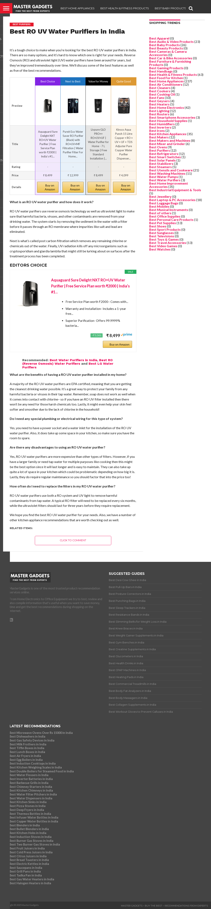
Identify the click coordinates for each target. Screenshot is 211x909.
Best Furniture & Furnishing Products (170, 63)
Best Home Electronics (166, 107)
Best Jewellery (160, 196)
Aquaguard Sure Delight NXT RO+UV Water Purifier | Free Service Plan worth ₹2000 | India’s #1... (90, 286)
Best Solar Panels (162, 160)
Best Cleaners (160, 88)
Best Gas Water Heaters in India (31, 879)
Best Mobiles (159, 206)
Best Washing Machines (167, 173)
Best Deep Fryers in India (26, 810)
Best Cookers (159, 91)
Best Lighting (159, 111)
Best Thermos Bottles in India (30, 813)
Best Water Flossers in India (28, 775)
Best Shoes (157, 226)
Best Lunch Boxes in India (27, 752)
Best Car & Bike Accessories (170, 58)
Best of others (160, 213)
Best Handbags (161, 71)
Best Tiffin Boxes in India (26, 748)
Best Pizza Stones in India (27, 806)
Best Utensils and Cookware (171, 170)
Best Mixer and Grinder (167, 144)
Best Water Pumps (163, 177)
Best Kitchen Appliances (167, 134)
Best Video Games (163, 246)
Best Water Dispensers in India (30, 798)
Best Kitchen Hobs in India (27, 833)
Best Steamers (160, 167)
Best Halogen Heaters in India (30, 883)
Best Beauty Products (166, 48)
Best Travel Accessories (167, 243)
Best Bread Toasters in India (29, 860)
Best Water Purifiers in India (73, 360)
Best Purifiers (159, 150)
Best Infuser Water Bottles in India (33, 817)
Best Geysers (159, 101)
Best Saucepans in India (25, 867)
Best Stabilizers (161, 163)
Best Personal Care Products (171, 219)
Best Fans (156, 98)
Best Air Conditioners (165, 84)
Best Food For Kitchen (166, 78)
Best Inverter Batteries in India (31, 779)
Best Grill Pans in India (25, 871)
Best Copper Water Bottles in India (33, 821)
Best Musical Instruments (168, 210)
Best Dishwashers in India (27, 736)
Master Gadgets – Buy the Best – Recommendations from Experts (164, 905)
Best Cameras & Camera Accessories (168, 53)
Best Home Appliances (78, 8)
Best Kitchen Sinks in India (28, 802)
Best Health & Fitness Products (124, 8)
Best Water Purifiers (165, 180)
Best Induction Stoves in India (30, 837)
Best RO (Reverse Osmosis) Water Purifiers (67, 362)
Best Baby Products (170, 8)
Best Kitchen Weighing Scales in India (35, 767)
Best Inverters (160, 127)
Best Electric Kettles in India (29, 864)
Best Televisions (161, 236)
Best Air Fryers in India (25, 756)
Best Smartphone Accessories (172, 117)
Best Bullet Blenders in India (29, 829)
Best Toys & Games (164, 239)
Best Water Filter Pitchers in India (33, 794)
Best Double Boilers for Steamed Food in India (41, 771)
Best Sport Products (165, 229)
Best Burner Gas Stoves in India (31, 840)
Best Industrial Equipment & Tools (175, 190)
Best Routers (159, 114)
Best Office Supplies (164, 216)
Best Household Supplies (168, 121)
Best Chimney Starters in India (30, 786)
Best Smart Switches (165, 157)
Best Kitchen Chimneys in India (31, 790)
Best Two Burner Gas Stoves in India (34, 844)
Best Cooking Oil (162, 94)
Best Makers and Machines (169, 140)
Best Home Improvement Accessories (168, 185)
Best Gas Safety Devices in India (31, 740)
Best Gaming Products (166, 68)
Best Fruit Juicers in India (27, 848)
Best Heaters (159, 104)
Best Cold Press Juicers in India (31, 852)
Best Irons (157, 130)
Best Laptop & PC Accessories (172, 200)
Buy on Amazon (50, 187)
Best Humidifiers (162, 124)
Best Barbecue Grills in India (28, 783)
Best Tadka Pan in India (25, 875)
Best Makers (159, 137)
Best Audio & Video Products (171, 41)
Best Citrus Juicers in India (28, 856)
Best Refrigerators (163, 154)
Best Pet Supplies (162, 223)
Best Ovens (158, 147)
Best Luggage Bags (163, 203)
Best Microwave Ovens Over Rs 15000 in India (41, 732)
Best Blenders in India (24, 825)
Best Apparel (159, 38)
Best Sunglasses (161, 233)
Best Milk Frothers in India (27, 744)
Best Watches (160, 249)
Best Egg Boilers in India (26, 759)
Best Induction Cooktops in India (32, 763)
